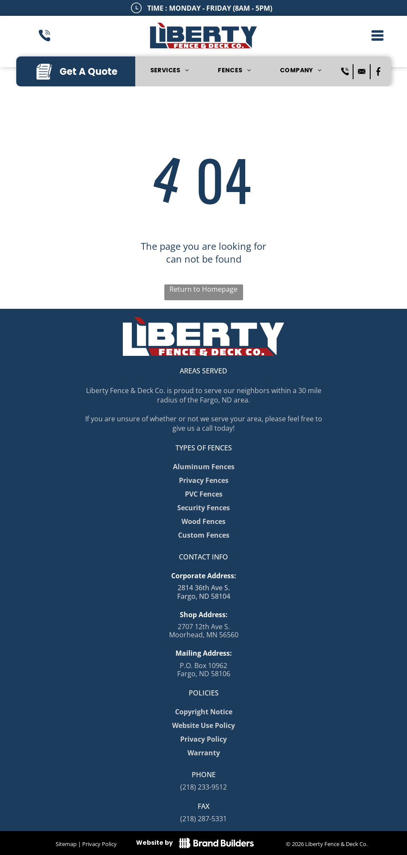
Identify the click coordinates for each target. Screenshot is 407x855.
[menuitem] (169, 70)
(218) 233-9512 (203, 787)
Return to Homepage (203, 289)
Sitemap (66, 844)
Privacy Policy (99, 844)
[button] (377, 35)
